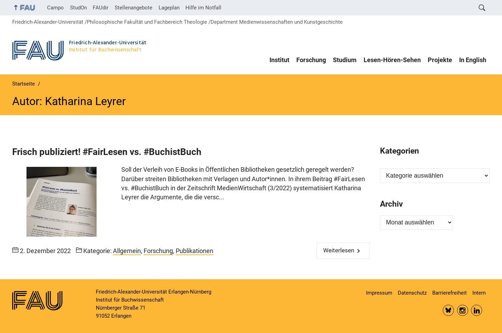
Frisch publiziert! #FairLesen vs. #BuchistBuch (106, 152)
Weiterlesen (338, 250)
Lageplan (169, 8)
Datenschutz (412, 293)
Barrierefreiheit (449, 293)
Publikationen (194, 250)
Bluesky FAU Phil (448, 310)
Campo (55, 8)
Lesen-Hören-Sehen (392, 60)
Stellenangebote (133, 8)
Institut (279, 60)
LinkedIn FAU (476, 310)
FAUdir (100, 8)
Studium (345, 60)
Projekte (440, 60)
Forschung (311, 60)
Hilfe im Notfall (203, 8)
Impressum (379, 293)
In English (472, 60)
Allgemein (127, 250)
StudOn (78, 8)
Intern (479, 293)
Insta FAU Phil (462, 310)
